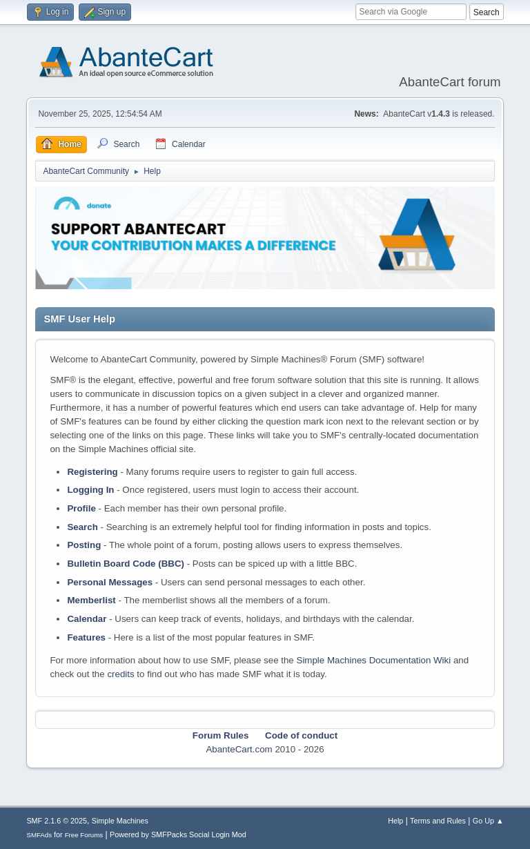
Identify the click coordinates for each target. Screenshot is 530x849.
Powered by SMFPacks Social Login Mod (178, 834)
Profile (81, 508)
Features (86, 637)
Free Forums (84, 835)
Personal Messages (110, 582)
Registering (92, 472)
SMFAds (39, 835)
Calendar (86, 619)
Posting (84, 545)
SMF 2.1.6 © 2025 (56, 821)
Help (395, 821)
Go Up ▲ (488, 821)
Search (82, 527)
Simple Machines (120, 821)
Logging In (90, 490)
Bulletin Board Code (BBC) (125, 563)
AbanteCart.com (239, 749)
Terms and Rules (438, 821)
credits (120, 674)
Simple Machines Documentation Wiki (374, 660)
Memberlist (91, 600)
